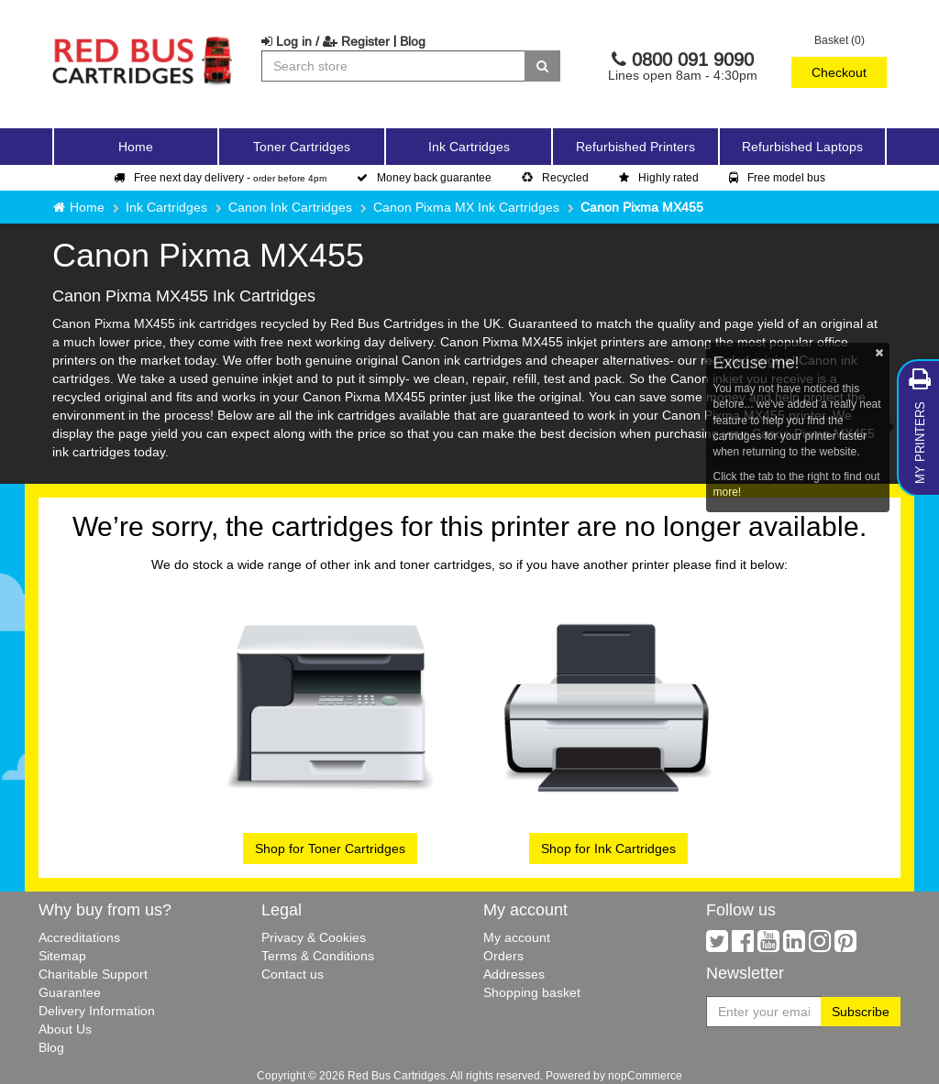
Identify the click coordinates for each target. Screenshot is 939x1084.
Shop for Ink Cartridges (608, 848)
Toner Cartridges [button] (301, 146)
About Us (65, 1029)
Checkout (839, 72)
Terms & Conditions (317, 955)
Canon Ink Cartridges (290, 207)
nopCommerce (645, 1075)
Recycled (555, 177)
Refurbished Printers (635, 146)
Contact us (292, 974)
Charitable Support (93, 974)
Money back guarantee (424, 177)
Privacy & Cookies (313, 937)
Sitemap (62, 955)
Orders (503, 955)
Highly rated (659, 177)
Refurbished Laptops (802, 146)
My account (516, 937)
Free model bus (777, 177)
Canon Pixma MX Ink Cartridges (466, 207)
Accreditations (79, 937)
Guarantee (70, 992)
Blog (412, 41)
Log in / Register (325, 41)
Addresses (514, 974)
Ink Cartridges (166, 207)
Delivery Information (97, 1010)
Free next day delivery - (220, 177)
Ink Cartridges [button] (469, 146)
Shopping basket (531, 992)
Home (135, 146)
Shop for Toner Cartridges (330, 848)
